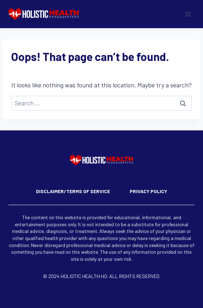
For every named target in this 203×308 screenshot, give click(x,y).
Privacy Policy (148, 191)
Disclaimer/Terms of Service (73, 191)
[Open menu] (188, 13)
